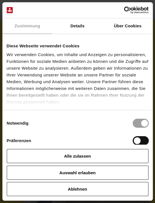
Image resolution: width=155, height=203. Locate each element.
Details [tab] (78, 25)
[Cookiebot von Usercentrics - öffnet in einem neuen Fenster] (124, 10)
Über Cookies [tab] (127, 25)
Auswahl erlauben (77, 172)
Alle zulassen (77, 156)
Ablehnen (77, 189)
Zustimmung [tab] (27, 25)
